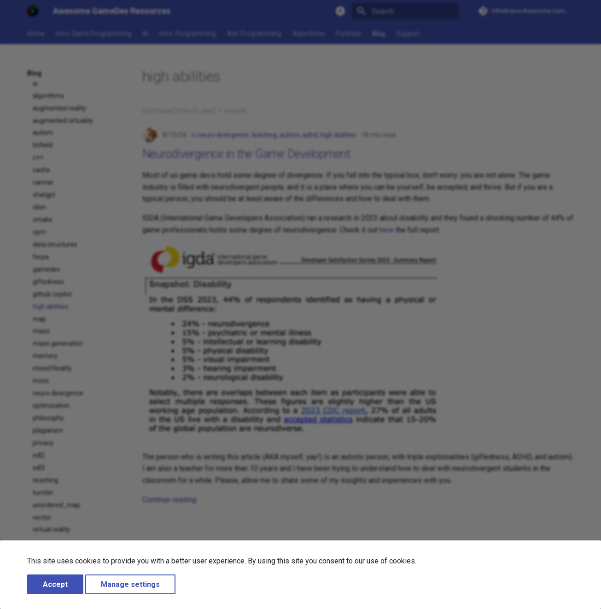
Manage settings (130, 584)
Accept (55, 584)
